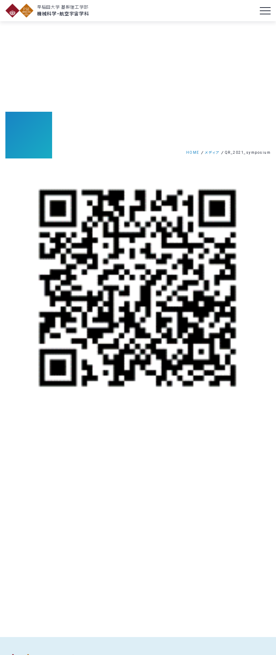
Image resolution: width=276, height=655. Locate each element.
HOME (192, 152)
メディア (212, 152)
